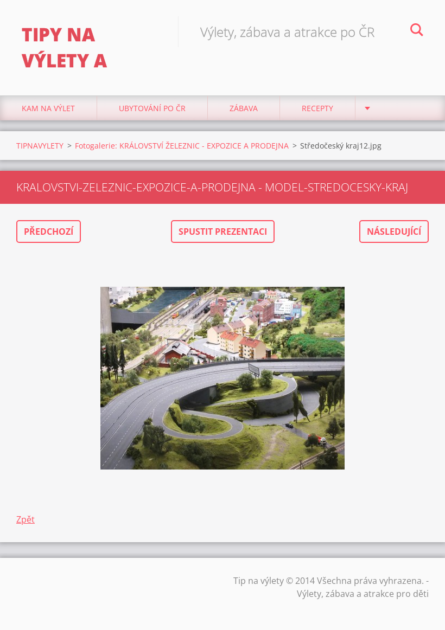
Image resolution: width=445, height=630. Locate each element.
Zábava (244, 108)
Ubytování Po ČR (152, 108)
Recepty (317, 108)
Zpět (25, 519)
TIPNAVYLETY (39, 145)
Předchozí (48, 231)
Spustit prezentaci (223, 231)
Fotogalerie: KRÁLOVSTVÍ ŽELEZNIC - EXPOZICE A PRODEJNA (182, 145)
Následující (394, 231)
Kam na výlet (48, 108)
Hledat (416, 31)
